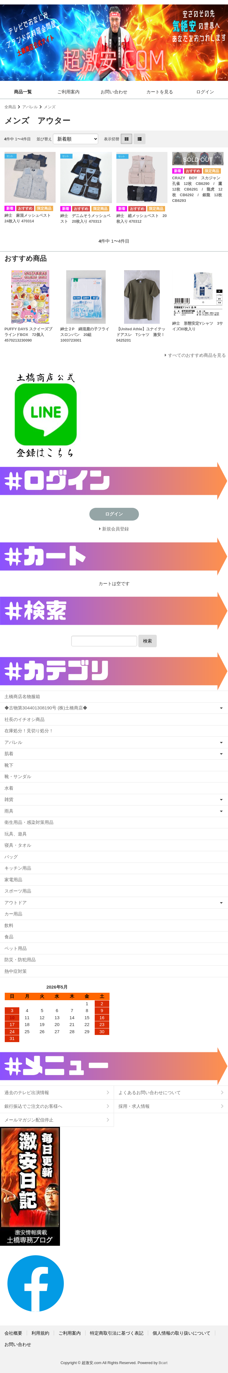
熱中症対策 (15, 971)
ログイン (205, 91)
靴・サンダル (17, 776)
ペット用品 (15, 948)
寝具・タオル (17, 845)
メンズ (50, 107)
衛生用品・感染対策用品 (28, 822)
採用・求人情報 (134, 1106)
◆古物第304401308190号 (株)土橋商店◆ (45, 707)
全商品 (10, 107)
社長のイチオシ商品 (24, 719)
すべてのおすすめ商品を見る (197, 355)
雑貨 (8, 799)
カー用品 (13, 913)
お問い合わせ (114, 91)
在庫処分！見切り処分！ (28, 730)
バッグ (11, 856)
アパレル (30, 107)
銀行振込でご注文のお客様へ (33, 1106)
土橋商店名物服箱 (22, 696)
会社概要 (13, 1333)
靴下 (8, 765)
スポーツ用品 (17, 890)
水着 (8, 788)
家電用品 (13, 879)
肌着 (8, 753)
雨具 (8, 810)
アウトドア (15, 902)
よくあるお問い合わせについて (149, 1092)
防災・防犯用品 (20, 959)
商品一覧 (23, 91)
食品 (8, 936)
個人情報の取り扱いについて (181, 1333)
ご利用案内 (68, 91)
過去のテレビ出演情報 (26, 1092)
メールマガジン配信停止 (28, 1119)
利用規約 (40, 1333)
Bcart (163, 1363)
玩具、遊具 (15, 833)
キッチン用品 (17, 868)
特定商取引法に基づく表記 (116, 1333)
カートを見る (159, 91)
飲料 (8, 925)
